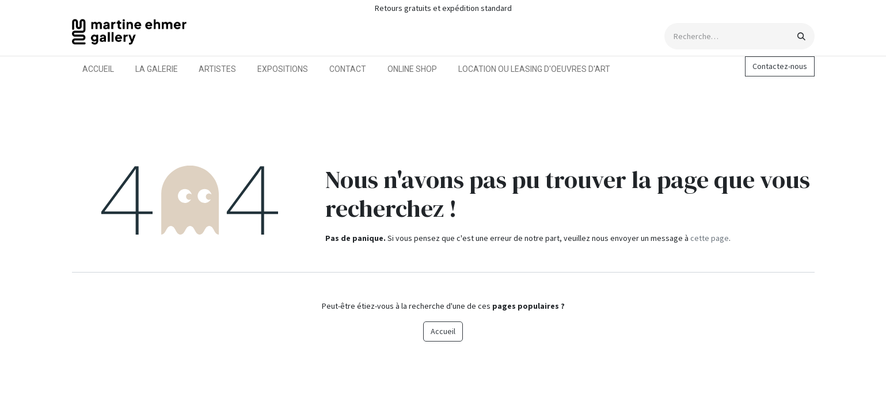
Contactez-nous (779, 66)
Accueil (443, 331)
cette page (709, 238)
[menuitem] (98, 69)
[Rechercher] (801, 36)
